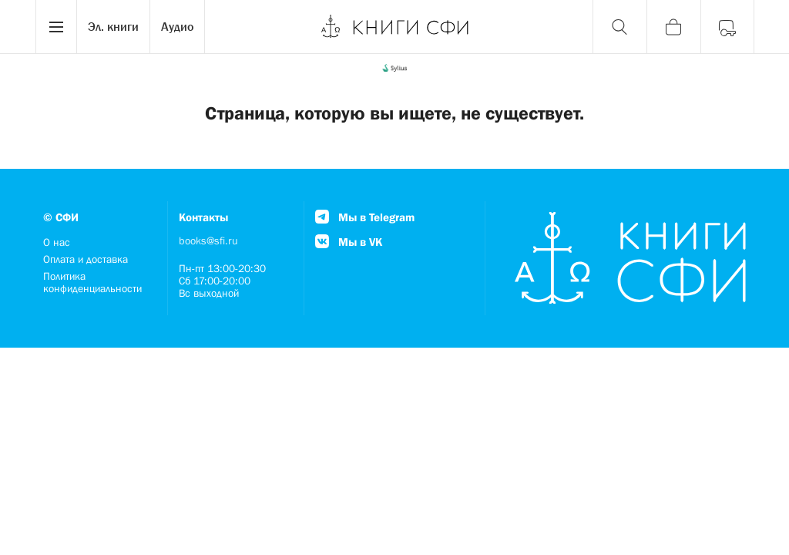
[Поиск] (619, 27)
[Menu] (56, 27)
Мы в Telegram (365, 217)
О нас (56, 242)
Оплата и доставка (85, 259)
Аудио (177, 26)
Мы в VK (348, 241)
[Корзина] (673, 27)
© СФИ (61, 217)
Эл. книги (113, 26)
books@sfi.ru (208, 240)
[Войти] (727, 27)
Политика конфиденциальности (92, 282)
